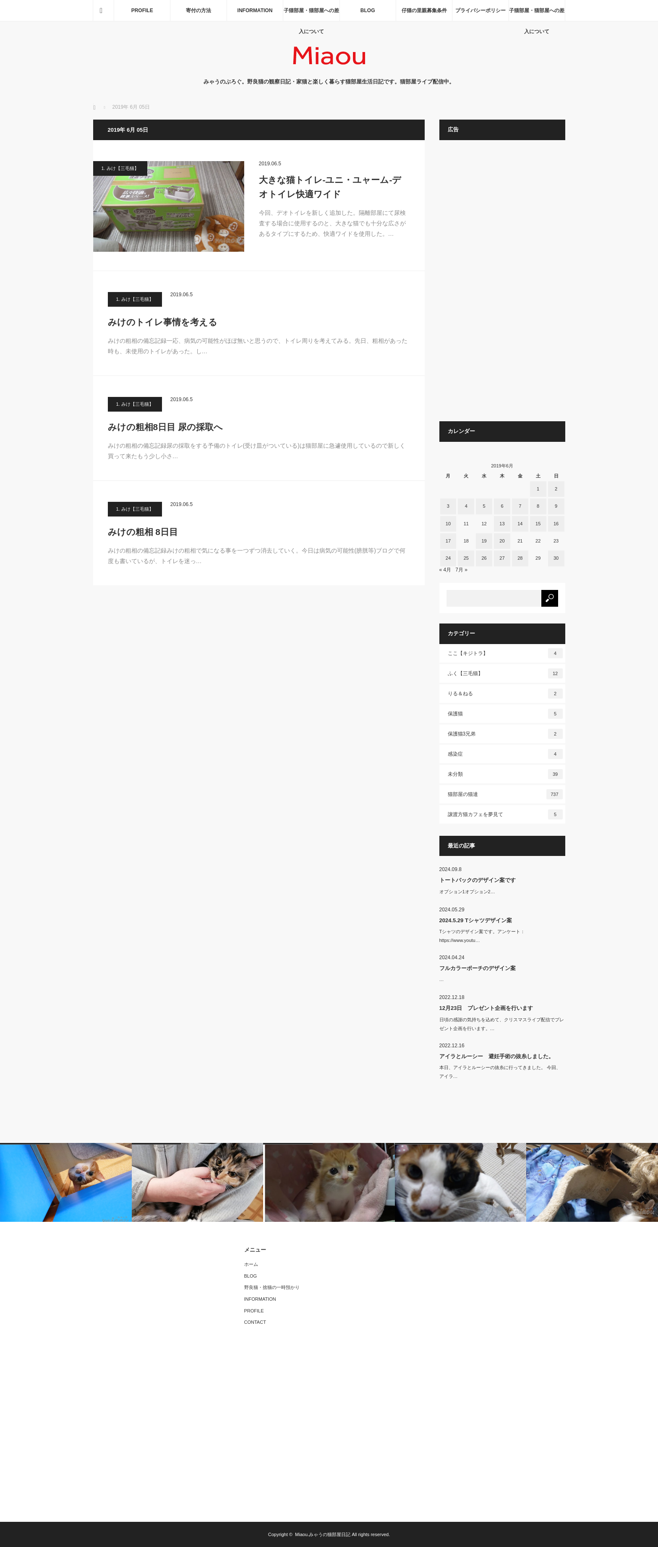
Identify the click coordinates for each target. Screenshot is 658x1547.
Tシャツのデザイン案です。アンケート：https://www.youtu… (482, 936)
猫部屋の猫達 (505, 794)
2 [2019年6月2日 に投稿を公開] (556, 488)
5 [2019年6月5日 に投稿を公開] (484, 506)
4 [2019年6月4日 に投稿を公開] (466, 506)
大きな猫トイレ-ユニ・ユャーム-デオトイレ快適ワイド (330, 187)
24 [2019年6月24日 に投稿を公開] (448, 558)
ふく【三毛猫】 (505, 673)
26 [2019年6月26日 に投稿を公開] (483, 558)
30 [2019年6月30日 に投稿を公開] (556, 558)
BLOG (367, 10)
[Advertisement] (502, 285)
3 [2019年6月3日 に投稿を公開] (448, 506)
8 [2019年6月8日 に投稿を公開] (538, 506)
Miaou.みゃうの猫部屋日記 (322, 1534)
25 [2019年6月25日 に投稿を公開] (466, 558)
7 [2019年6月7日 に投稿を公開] (520, 506)
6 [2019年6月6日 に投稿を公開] (502, 506)
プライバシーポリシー (480, 10)
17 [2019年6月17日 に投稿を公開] (448, 540)
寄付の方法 (198, 10)
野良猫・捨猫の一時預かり (272, 1287)
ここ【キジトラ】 (505, 653)
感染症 (505, 754)
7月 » (461, 570)
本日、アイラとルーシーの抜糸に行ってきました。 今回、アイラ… (500, 1072)
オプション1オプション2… (467, 891)
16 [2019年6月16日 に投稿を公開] (556, 523)
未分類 (505, 774)
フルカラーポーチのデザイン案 (477, 968)
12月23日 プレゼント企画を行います (486, 1008)
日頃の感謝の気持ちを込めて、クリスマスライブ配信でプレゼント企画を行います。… (501, 1024)
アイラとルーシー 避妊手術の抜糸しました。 (496, 1056)
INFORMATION (255, 10)
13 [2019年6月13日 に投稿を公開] (501, 523)
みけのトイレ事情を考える (162, 322)
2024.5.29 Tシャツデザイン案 (475, 920)
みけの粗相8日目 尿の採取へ (165, 427)
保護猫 (505, 714)
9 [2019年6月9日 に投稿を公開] (556, 506)
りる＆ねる (505, 694)
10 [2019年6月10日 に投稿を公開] (448, 523)
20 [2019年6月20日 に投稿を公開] (501, 540)
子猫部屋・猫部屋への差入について (311, 14)
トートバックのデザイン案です (477, 880)
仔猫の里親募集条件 (424, 10)
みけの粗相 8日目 (143, 532)
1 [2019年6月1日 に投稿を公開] (538, 488)
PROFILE (142, 10)
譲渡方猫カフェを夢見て (505, 814)
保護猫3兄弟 (505, 734)
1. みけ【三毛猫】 (120, 168)
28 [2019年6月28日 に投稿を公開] (519, 558)
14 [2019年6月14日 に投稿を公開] (519, 523)
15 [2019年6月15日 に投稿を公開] (537, 523)
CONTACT (255, 1322)
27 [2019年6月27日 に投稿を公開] (501, 558)
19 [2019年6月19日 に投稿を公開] (483, 540)
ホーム (251, 1264)
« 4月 (445, 570)
